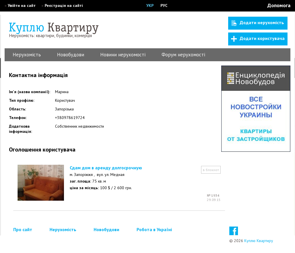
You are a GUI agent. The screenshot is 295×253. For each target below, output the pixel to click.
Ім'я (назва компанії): (29, 91)
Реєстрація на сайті (64, 5)
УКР (150, 5)
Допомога (278, 5)
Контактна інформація (38, 75)
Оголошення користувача (42, 149)
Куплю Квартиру (258, 240)
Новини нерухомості (122, 54)
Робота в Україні (154, 229)
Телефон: (18, 117)
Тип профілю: (21, 100)
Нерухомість (27, 54)
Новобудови (70, 54)
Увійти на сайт (22, 5)
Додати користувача (258, 38)
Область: (17, 109)
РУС (163, 5)
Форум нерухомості (183, 54)
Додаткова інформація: (20, 129)
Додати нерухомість (258, 23)
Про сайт (22, 229)
